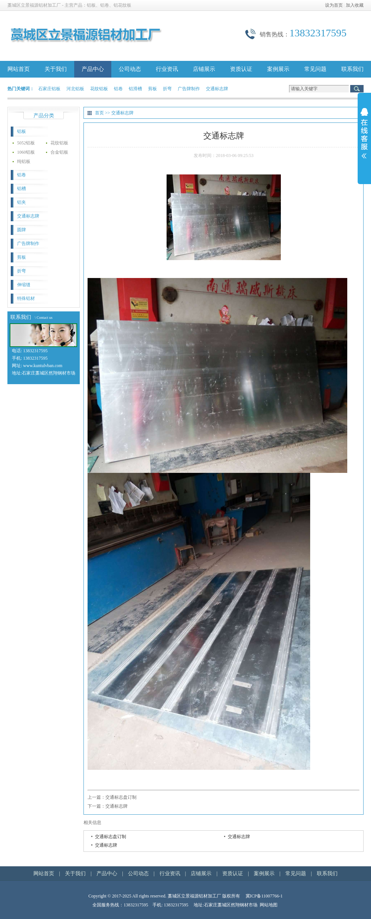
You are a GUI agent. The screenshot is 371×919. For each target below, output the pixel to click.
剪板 (152, 88)
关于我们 (56, 69)
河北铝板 (75, 88)
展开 (364, 138)
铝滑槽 (135, 88)
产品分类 (43, 115)
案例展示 (278, 69)
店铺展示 (204, 69)
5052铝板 (26, 142)
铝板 (21, 131)
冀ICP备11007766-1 (264, 896)
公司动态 (130, 69)
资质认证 (241, 69)
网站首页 (18, 69)
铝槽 (21, 188)
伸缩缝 (23, 284)
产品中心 (93, 69)
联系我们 (352, 69)
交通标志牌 (217, 88)
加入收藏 (355, 5)
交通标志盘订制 (121, 797)
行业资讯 (167, 69)
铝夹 (21, 202)
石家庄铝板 (49, 88)
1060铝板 (26, 152)
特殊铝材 (26, 298)
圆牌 (21, 229)
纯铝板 (23, 161)
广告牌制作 (189, 88)
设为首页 (334, 5)
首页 (99, 112)
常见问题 (315, 69)
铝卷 (118, 88)
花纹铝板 (99, 88)
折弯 (167, 88)
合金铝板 (59, 152)
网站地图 (269, 904)
